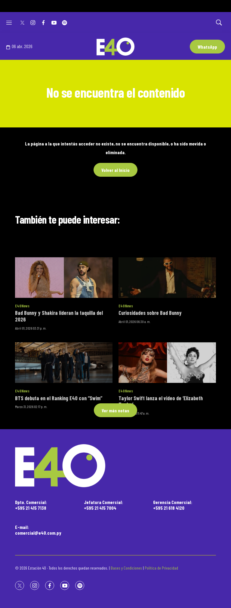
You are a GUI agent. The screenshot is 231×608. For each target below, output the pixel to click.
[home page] (115, 465)
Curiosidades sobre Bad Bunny (150, 350)
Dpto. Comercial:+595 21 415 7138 (31, 505)
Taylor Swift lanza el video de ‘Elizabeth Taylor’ (161, 438)
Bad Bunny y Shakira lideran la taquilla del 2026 (59, 353)
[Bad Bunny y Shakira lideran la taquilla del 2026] (63, 314)
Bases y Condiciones (126, 567)
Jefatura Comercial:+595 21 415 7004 (103, 505)
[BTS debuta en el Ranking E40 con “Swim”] (63, 399)
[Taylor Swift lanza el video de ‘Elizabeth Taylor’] (167, 399)
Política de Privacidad (161, 567)
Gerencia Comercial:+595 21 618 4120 (172, 505)
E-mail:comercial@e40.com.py (38, 530)
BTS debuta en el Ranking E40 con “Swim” (58, 435)
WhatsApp (207, 47)
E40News (22, 343)
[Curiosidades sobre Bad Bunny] (167, 314)
